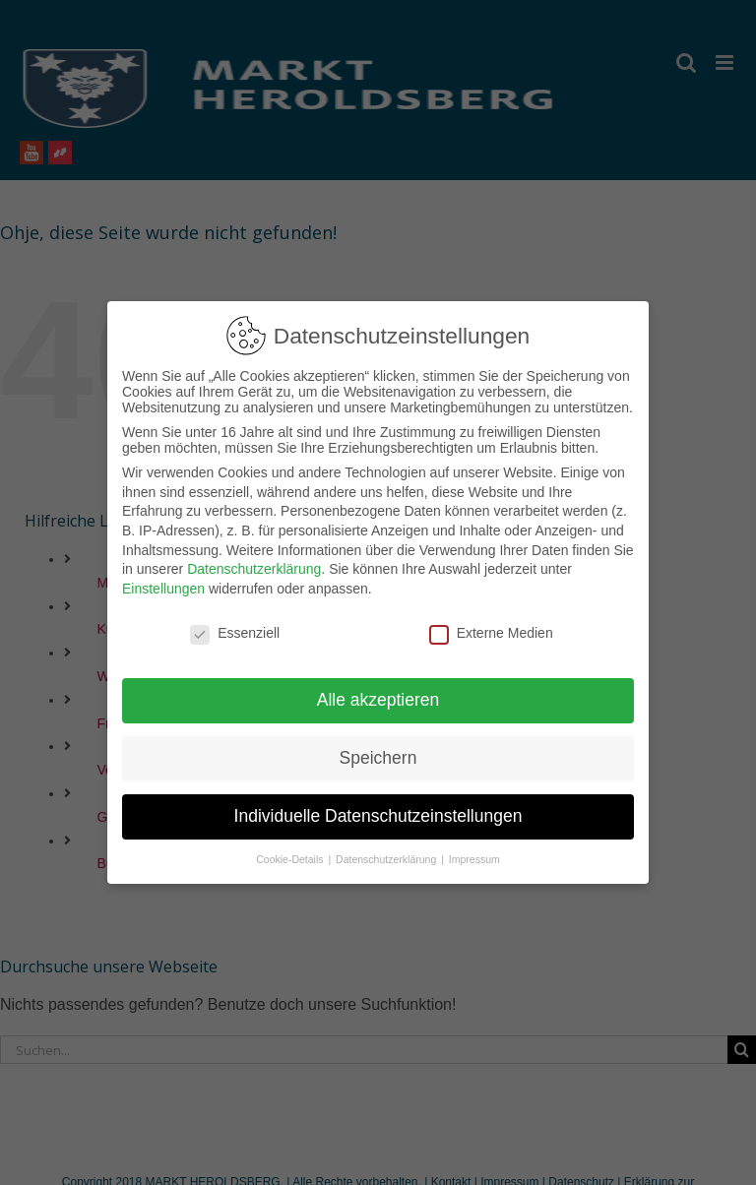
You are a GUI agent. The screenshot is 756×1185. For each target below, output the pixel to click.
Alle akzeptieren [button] (378, 692)
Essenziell (235, 625)
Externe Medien (491, 625)
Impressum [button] (474, 851)
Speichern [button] (378, 750)
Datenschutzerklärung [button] (387, 851)
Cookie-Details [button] (291, 851)
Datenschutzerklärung (254, 561)
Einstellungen (163, 581)
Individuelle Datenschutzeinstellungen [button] (378, 808)
